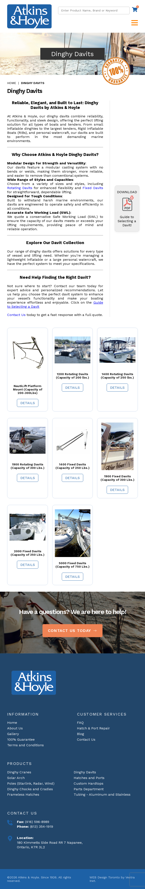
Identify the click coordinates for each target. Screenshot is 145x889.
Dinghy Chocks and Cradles (30, 789)
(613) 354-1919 (41, 826)
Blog (80, 734)
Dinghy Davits (32, 82)
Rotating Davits (19, 188)
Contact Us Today (72, 630)
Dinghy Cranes (19, 772)
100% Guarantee (21, 739)
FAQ (80, 723)
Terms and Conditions (25, 745)
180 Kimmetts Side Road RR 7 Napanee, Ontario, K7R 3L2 (50, 844)
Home (11, 82)
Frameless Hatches (23, 794)
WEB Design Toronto (105, 877)
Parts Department (89, 789)
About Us (15, 728)
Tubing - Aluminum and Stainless (102, 794)
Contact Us (16, 315)
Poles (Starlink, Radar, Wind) (30, 783)
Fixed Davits (93, 188)
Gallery (13, 734)
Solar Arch (16, 778)
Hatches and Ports (89, 778)
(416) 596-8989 (36, 822)
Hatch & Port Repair (93, 728)
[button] (134, 22)
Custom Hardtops (88, 783)
